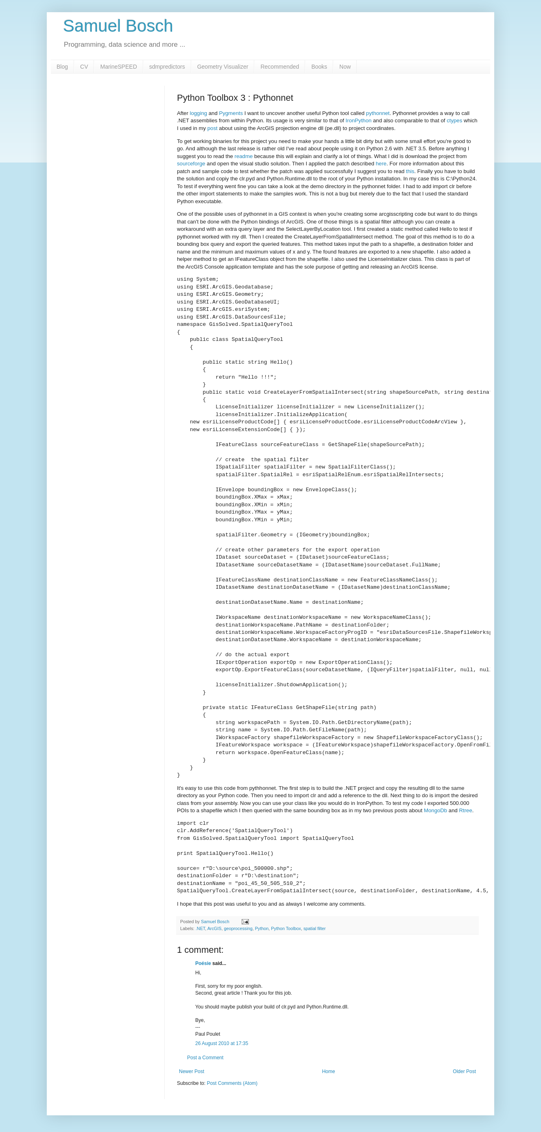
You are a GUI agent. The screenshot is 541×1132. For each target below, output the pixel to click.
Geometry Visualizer (223, 66)
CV (84, 66)
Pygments (231, 113)
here (381, 163)
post (212, 128)
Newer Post (191, 1071)
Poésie (203, 963)
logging (198, 113)
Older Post (464, 1071)
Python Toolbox (286, 928)
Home (328, 1071)
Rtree (465, 810)
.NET (200, 928)
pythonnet (378, 113)
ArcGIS (214, 928)
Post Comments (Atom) (232, 1083)
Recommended (279, 66)
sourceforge (191, 163)
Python (262, 928)
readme (244, 156)
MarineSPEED (118, 66)
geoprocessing (238, 928)
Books (319, 66)
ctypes (454, 120)
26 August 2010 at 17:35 (221, 1043)
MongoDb (435, 810)
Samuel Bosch (118, 25)
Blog (62, 66)
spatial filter (314, 928)
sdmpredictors (167, 66)
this (410, 171)
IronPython (359, 120)
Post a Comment (205, 1057)
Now (345, 66)
